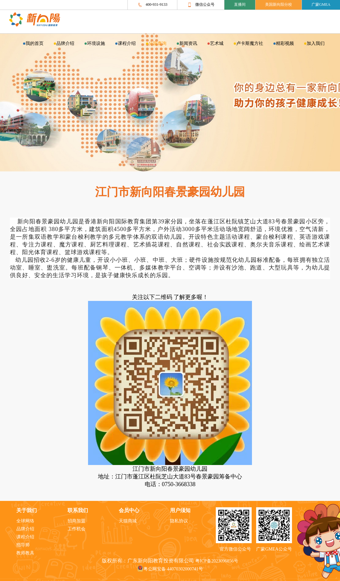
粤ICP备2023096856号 (216, 561)
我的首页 (35, 43)
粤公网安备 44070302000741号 (170, 569)
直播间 (240, 5)
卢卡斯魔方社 (249, 43)
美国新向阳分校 (278, 5)
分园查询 (157, 43)
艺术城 (216, 43)
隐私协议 (179, 521)
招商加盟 (76, 521)
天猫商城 (128, 521)
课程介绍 (127, 43)
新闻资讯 (188, 43)
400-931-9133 (152, 4)
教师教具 (25, 553)
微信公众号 (201, 4)
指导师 (23, 545)
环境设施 (96, 43)
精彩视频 (285, 43)
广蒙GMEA (321, 5)
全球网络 (25, 521)
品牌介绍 (65, 43)
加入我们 (316, 43)
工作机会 (76, 529)
